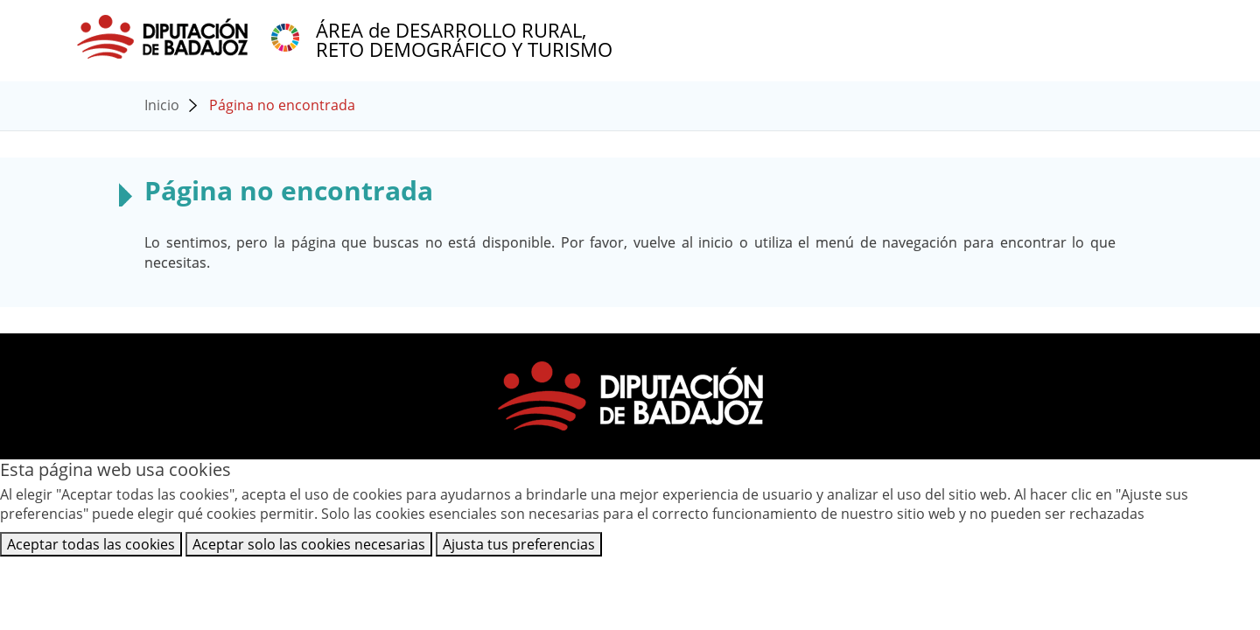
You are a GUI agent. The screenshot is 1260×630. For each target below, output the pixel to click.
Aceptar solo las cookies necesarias (308, 544)
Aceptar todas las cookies (91, 544)
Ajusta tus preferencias (519, 544)
